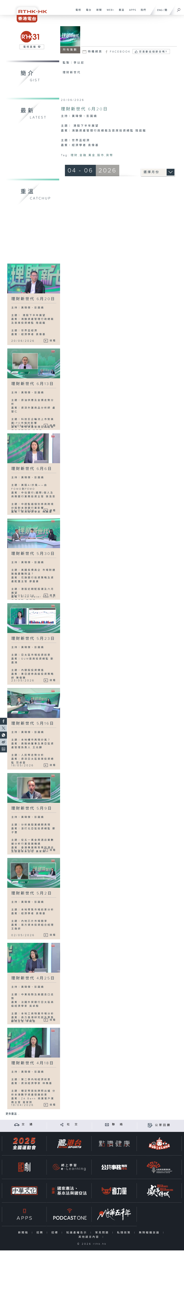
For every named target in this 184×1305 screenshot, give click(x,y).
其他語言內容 (89, 1237)
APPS (131, 12)
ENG (159, 10)
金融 (83, 155)
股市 (100, 155)
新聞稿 (24, 1232)
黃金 (92, 155)
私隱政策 (124, 1232)
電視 (77, 12)
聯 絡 (118, 1124)
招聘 (40, 1232)
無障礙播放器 (150, 1232)
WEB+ (109, 12)
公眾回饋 (163, 1125)
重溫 (120, 12)
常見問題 (103, 1232)
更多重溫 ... (12, 1114)
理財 (74, 155)
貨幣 (109, 155)
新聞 (98, 12)
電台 (87, 12)
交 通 (28, 1124)
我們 (142, 12)
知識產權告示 (77, 1232)
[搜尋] (178, 9)
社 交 (73, 1124)
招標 (55, 1232)
